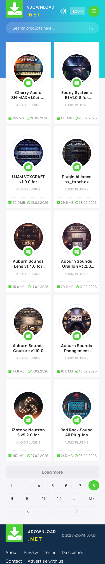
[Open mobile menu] (93, 11)
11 (43, 498)
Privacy (31, 552)
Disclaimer (72, 552)
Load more (52, 472)
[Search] (91, 27)
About (12, 552)
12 (59, 498)
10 (27, 498)
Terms (50, 552)
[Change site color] (63, 11)
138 (92, 498)
